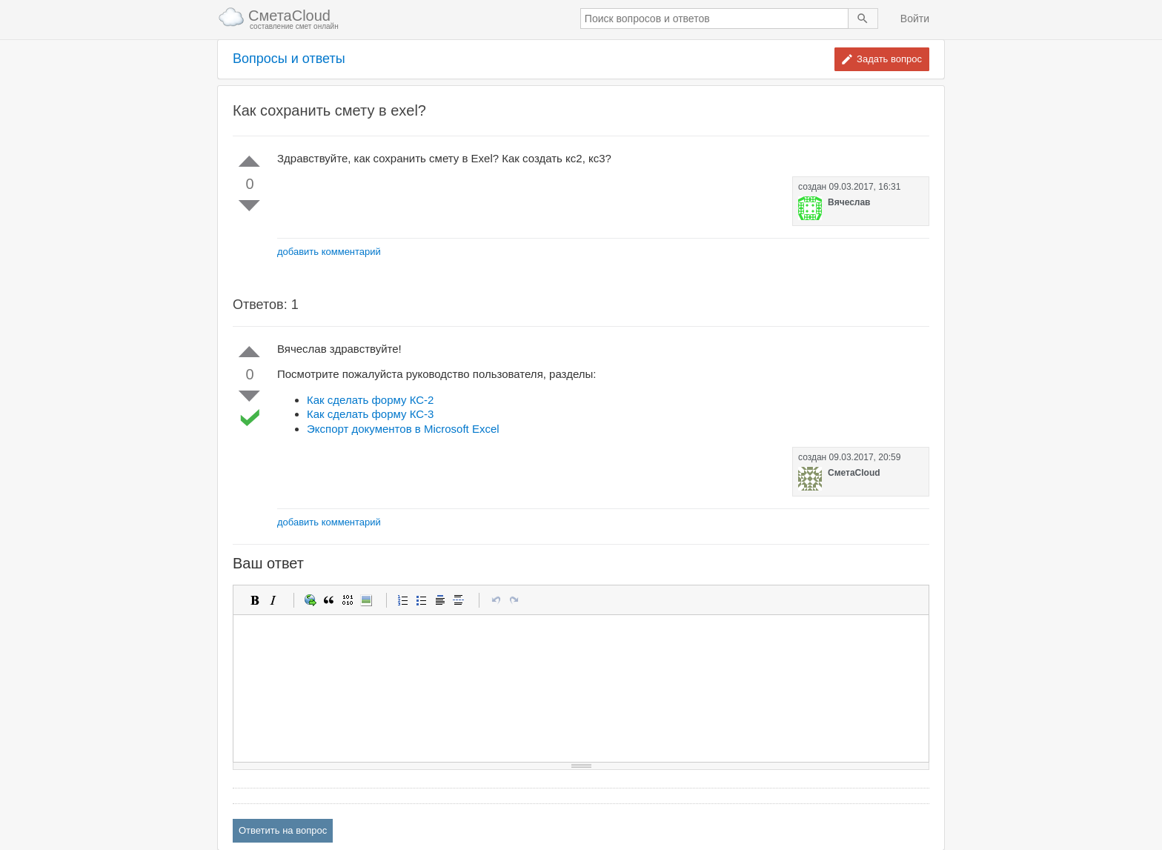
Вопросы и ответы (289, 59)
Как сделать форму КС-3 (370, 414)
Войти (914, 18)
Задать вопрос (889, 58)
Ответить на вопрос (283, 830)
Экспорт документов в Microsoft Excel (403, 428)
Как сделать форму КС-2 (370, 400)
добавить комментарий (329, 251)
